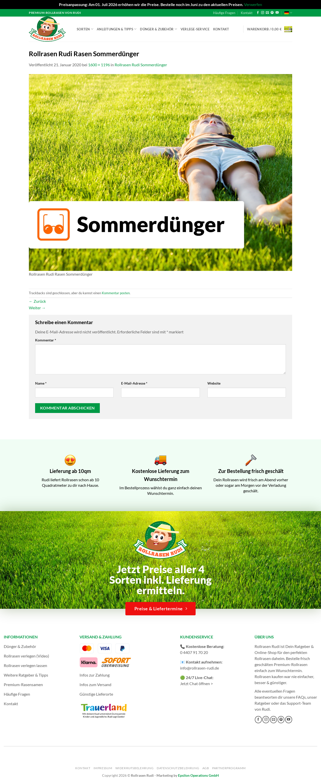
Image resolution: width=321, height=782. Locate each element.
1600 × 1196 (99, 64)
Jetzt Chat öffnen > (196, 683)
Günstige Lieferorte (96, 694)
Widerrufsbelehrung (134, 768)
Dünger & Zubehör (158, 29)
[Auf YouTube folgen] (277, 13)
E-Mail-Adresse (134, 383)
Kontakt (247, 13)
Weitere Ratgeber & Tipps (26, 675)
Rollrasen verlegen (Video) (26, 655)
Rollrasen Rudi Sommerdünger (141, 64)
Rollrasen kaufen (269, 676)
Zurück (37, 301)
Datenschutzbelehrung (178, 768)
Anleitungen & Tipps (116, 29)
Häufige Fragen (224, 13)
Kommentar (45, 340)
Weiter (37, 307)
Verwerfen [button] (253, 4)
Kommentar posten (116, 293)
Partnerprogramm (229, 768)
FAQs (301, 697)
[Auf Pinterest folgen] (272, 13)
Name (41, 383)
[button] (269, 29)
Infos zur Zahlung (94, 675)
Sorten (85, 29)
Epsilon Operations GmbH (198, 775)
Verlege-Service (195, 29)
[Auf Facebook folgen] (257, 13)
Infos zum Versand (95, 684)
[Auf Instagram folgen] (262, 13)
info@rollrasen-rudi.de (199, 668)
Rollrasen (263, 658)
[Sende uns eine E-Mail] (267, 13)
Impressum (103, 768)
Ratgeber (262, 703)
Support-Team (299, 703)
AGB (205, 768)
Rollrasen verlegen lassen (25, 665)
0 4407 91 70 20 (194, 652)
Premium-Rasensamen (23, 684)
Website (213, 383)
